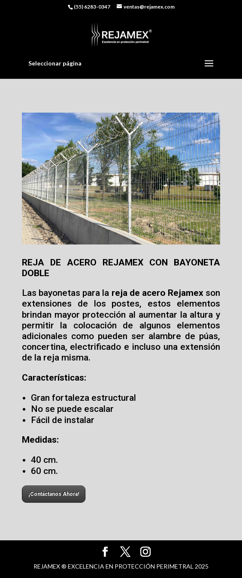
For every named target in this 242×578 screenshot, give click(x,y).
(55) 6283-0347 (92, 6)
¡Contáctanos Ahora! (53, 494)
